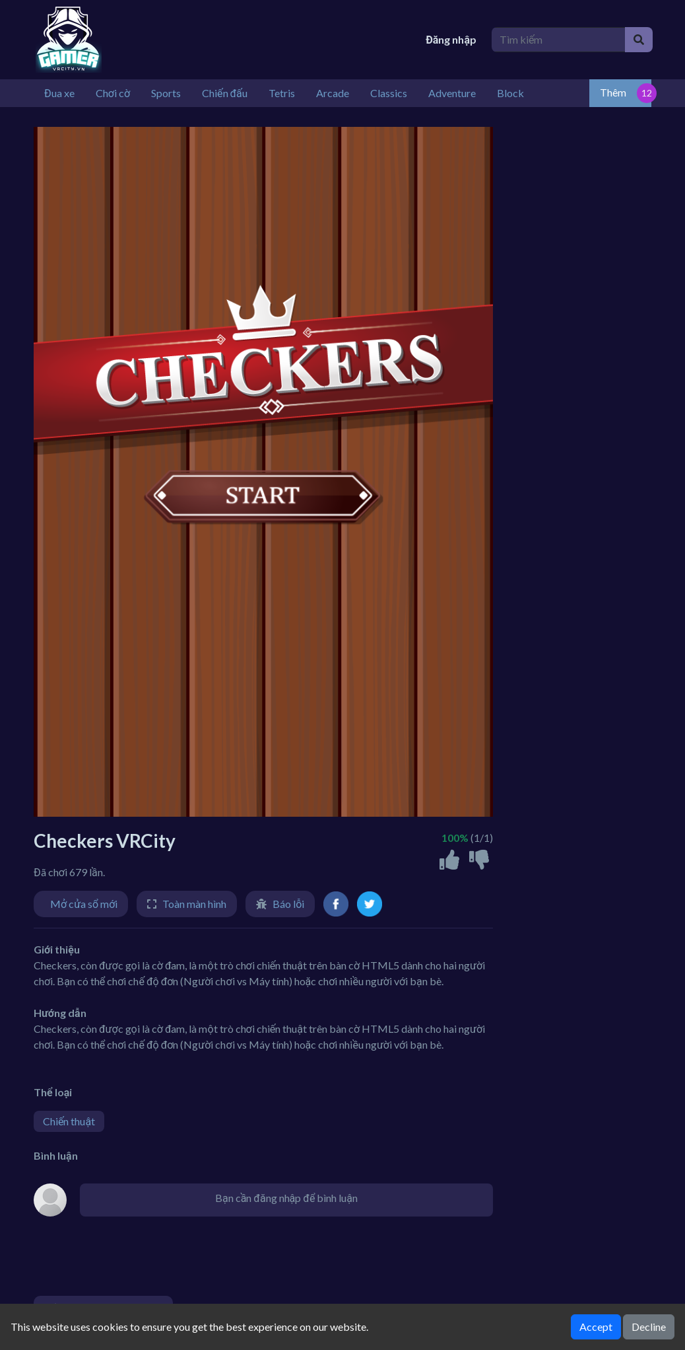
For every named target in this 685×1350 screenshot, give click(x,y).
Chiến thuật (69, 1121)
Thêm (613, 92)
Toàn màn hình (194, 903)
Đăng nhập (451, 39)
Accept (595, 1326)
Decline (649, 1326)
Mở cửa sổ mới (83, 903)
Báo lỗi (288, 903)
